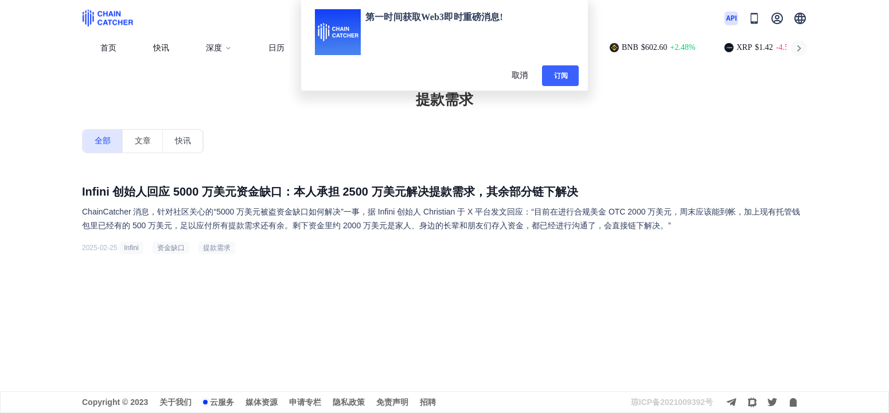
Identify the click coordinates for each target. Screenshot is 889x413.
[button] (800, 18)
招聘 (428, 402)
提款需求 (217, 248)
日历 (276, 48)
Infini (131, 248)
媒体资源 (261, 402)
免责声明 (392, 402)
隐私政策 (349, 402)
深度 (219, 48)
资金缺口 (171, 248)
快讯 (161, 48)
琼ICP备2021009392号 (672, 402)
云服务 (222, 402)
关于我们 (175, 402)
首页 (108, 48)
